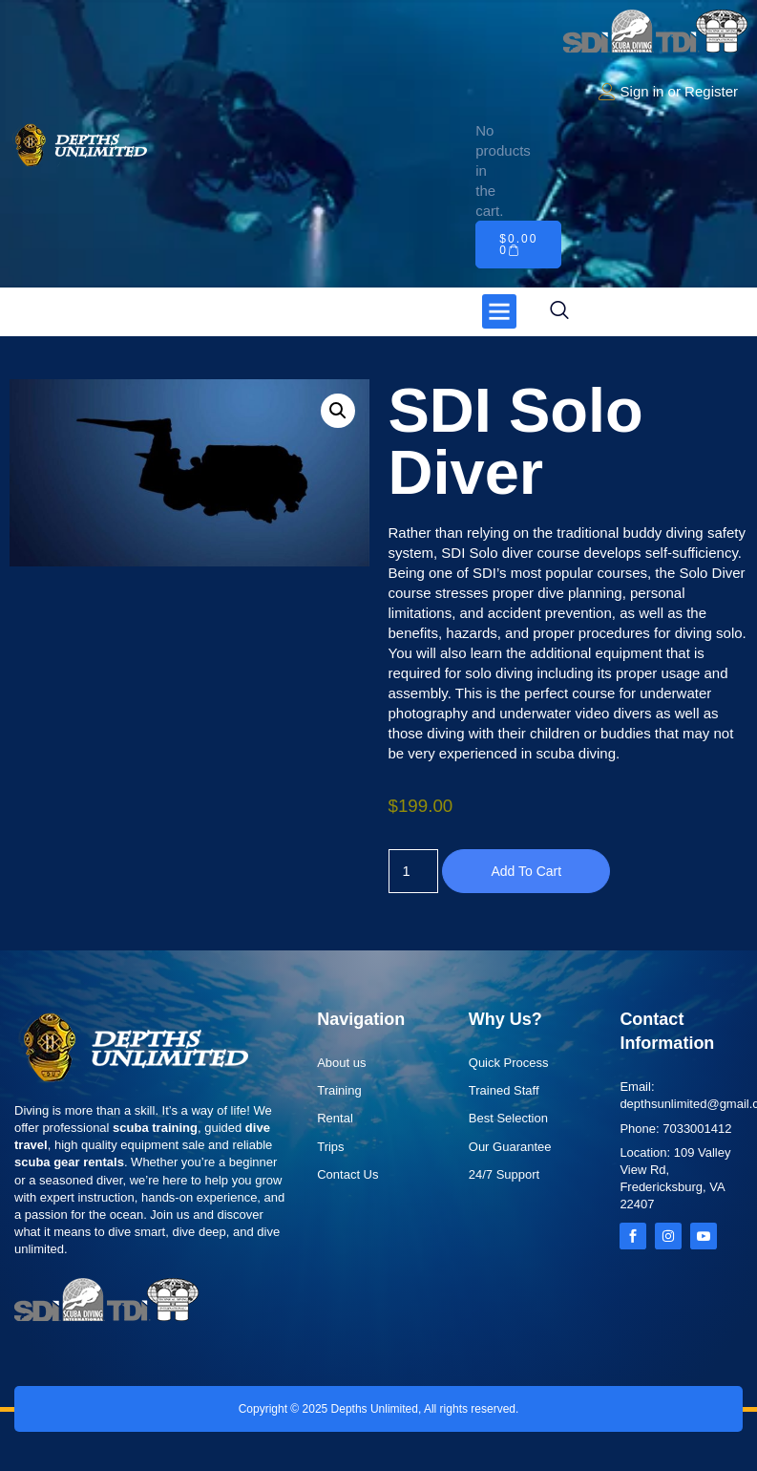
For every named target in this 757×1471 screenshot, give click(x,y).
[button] (499, 311)
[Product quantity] (414, 871)
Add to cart (528, 871)
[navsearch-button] (559, 311)
